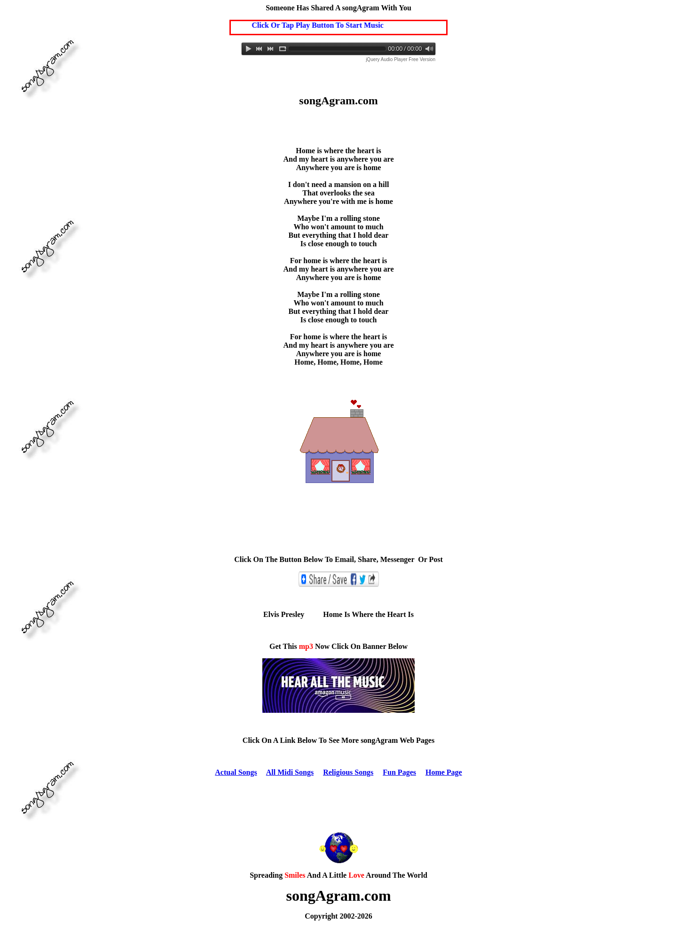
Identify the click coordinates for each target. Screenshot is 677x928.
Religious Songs (348, 772)
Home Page (443, 772)
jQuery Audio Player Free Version (400, 59)
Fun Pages (399, 772)
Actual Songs (236, 772)
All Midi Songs (290, 772)
